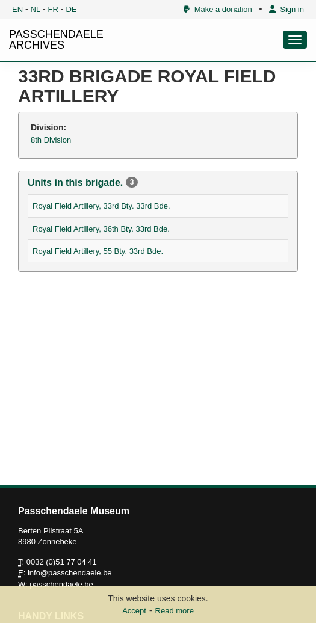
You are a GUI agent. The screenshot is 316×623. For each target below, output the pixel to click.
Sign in (286, 9)
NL (36, 9)
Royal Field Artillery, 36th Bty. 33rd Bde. (101, 228)
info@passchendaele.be (70, 572)
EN (17, 9)
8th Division (51, 139)
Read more (174, 610)
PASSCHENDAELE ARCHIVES (56, 39)
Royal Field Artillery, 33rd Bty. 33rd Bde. (101, 205)
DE (71, 9)
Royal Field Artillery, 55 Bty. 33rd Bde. (98, 251)
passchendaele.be (61, 584)
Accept (134, 610)
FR (53, 9)
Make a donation (218, 9)
